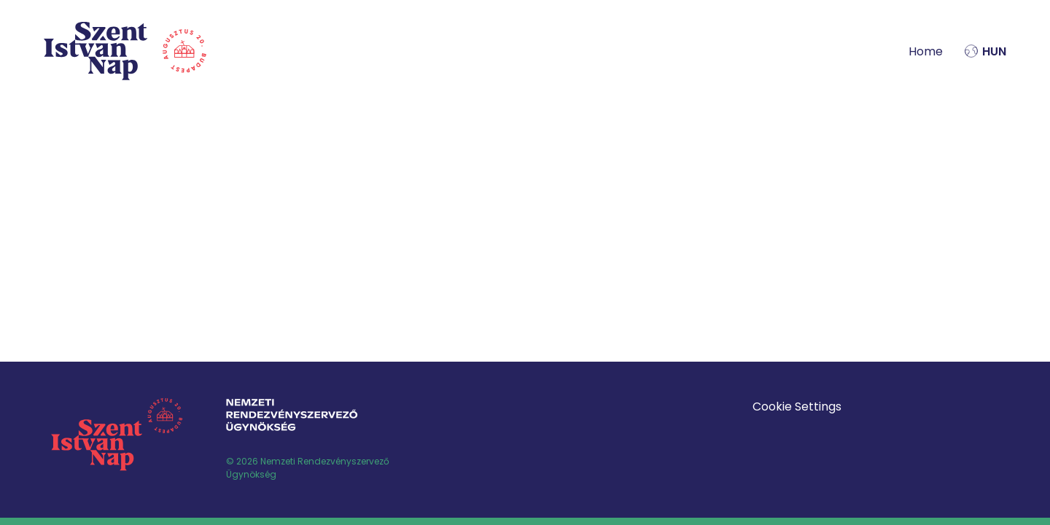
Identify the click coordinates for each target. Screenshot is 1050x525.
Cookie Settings (796, 406)
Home (926, 51)
